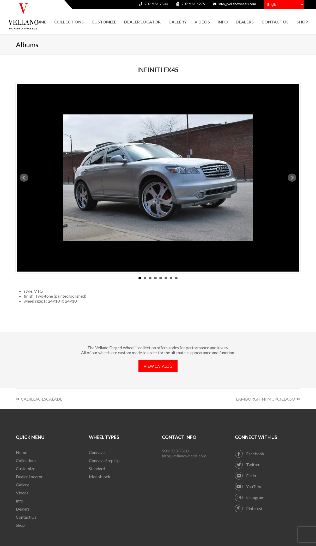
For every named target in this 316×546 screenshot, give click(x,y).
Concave (97, 452)
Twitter (247, 464)
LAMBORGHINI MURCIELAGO (268, 398)
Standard (97, 468)
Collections (26, 460)
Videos (22, 492)
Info (19, 500)
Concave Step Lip (104, 460)
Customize (25, 468)
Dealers (23, 508)
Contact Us (26, 516)
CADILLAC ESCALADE (39, 398)
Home (21, 452)
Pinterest (249, 508)
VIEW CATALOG (158, 366)
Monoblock (99, 476)
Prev (24, 178)
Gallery (22, 484)
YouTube (248, 486)
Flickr (246, 475)
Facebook (249, 453)
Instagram (249, 497)
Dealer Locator (29, 476)
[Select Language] (284, 4)
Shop (20, 525)
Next (292, 178)
